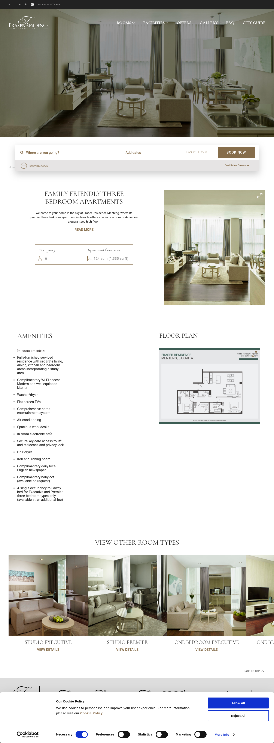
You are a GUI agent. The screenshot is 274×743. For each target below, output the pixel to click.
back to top (253, 671)
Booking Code (39, 165)
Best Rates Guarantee (237, 165)
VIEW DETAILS (48, 658)
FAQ (230, 23)
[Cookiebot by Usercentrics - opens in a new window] (27, 734)
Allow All (238, 703)
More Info (222, 734)
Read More (83, 230)
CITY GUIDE (254, 23)
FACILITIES (154, 23)
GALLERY (209, 23)
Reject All (238, 715)
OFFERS (184, 23)
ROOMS (124, 23)
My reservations (49, 4)
